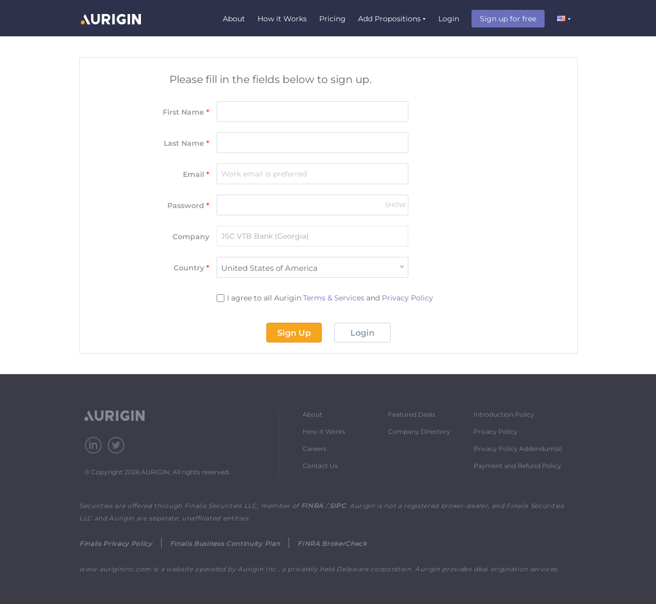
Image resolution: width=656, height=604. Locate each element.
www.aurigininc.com (115, 569)
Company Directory (419, 431)
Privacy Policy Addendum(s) (518, 448)
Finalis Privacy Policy (115, 543)
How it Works (282, 18)
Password (188, 205)
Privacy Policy (407, 298)
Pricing (332, 18)
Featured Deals (411, 414)
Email (196, 174)
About (234, 18)
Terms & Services (333, 298)
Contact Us (320, 466)
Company (191, 236)
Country (191, 267)
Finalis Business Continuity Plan (225, 543)
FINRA (312, 506)
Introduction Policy (504, 414)
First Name (186, 112)
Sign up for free (508, 18)
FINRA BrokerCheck (331, 543)
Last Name (186, 143)
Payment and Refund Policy (517, 466)
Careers (314, 448)
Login (448, 18)
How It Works (324, 431)
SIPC (338, 506)
